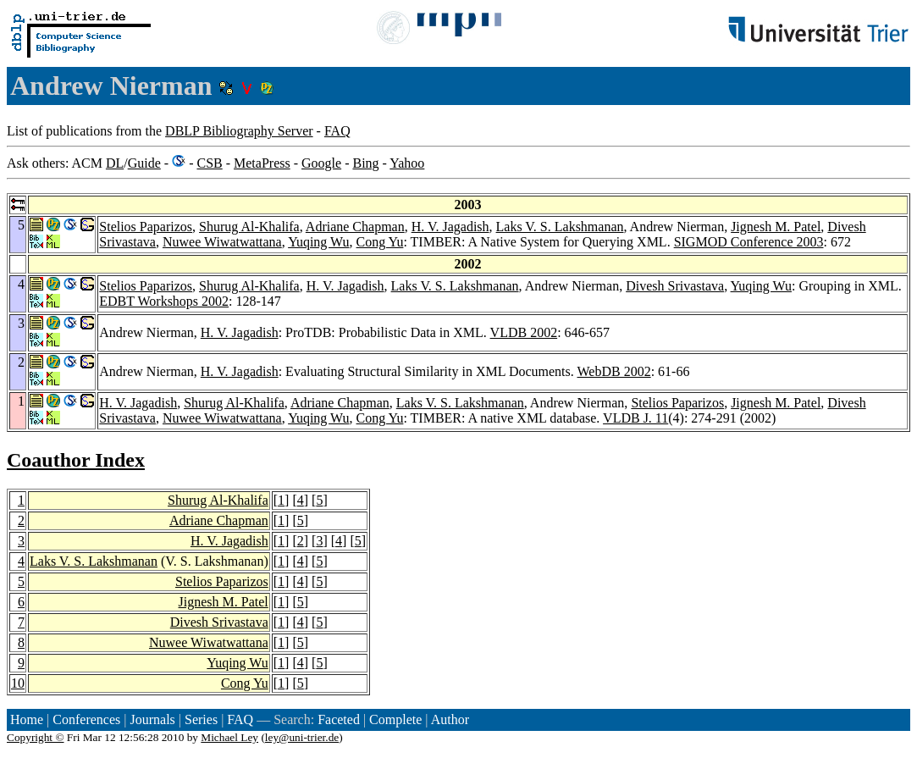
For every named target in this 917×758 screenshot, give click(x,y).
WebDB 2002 (614, 371)
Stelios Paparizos (145, 226)
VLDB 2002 (524, 332)
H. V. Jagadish (450, 226)
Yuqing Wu (318, 242)
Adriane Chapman (355, 226)
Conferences (86, 719)
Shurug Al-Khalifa (249, 226)
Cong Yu (380, 242)
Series (201, 719)
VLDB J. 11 (635, 418)
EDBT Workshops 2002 (164, 301)
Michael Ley (229, 737)
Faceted (339, 719)
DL (115, 163)
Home (26, 719)
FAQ (337, 131)
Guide (144, 163)
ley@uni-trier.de (302, 737)
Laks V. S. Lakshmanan (560, 226)
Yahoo (406, 163)
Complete (395, 719)
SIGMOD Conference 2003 (749, 242)
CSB (209, 163)
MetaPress (262, 163)
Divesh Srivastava (675, 286)
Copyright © (35, 737)
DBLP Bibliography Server (239, 131)
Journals (152, 719)
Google (321, 163)
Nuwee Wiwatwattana (222, 242)
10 (18, 683)
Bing (365, 163)
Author (450, 719)
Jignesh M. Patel (775, 226)
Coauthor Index (76, 460)
